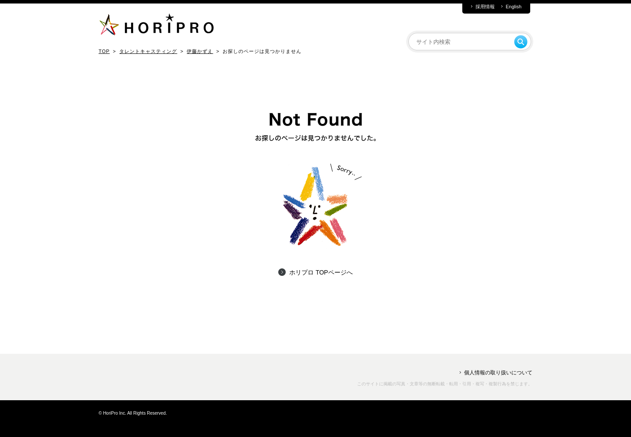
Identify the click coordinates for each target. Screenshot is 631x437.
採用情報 (485, 6)
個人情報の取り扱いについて (498, 373)
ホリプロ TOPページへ (320, 272)
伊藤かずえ (200, 51)
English (513, 6)
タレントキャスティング (148, 51)
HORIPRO (156, 26)
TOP (104, 51)
